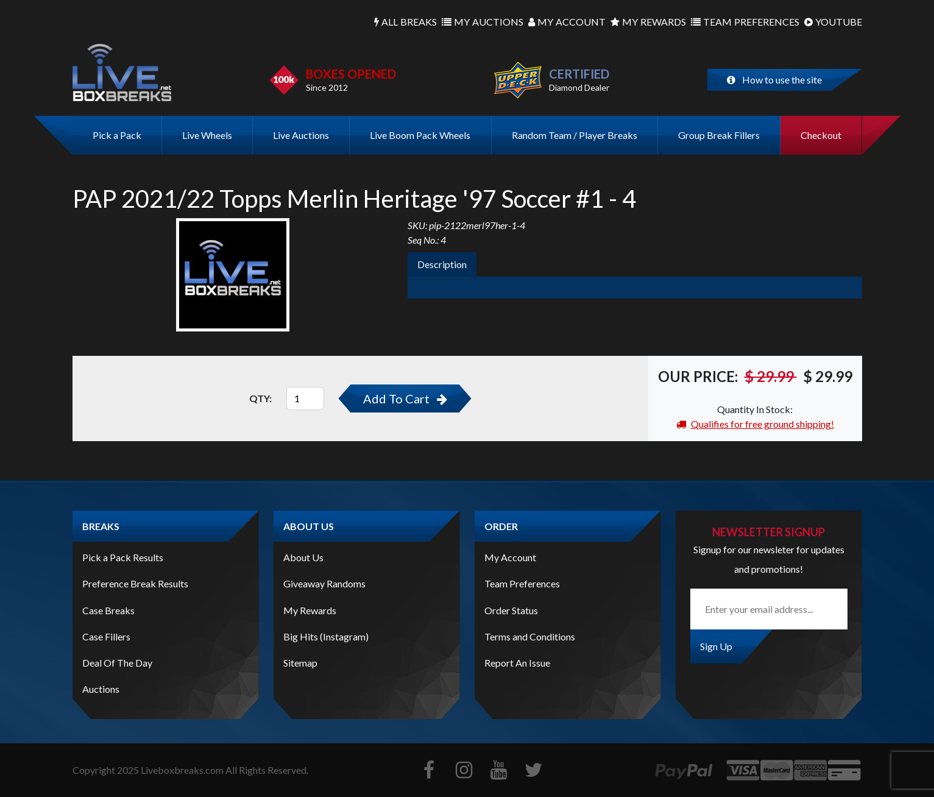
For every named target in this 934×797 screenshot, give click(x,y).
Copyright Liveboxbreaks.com (148, 770)
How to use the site (774, 79)
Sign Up (716, 646)
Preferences (745, 22)
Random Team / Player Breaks (574, 135)
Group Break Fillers (719, 135)
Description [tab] (442, 264)
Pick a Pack (117, 135)
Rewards (648, 22)
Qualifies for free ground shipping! (755, 424)
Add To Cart (405, 398)
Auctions (482, 22)
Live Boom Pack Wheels (420, 135)
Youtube (833, 22)
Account (567, 22)
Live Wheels (207, 135)
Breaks (405, 22)
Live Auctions (301, 135)
